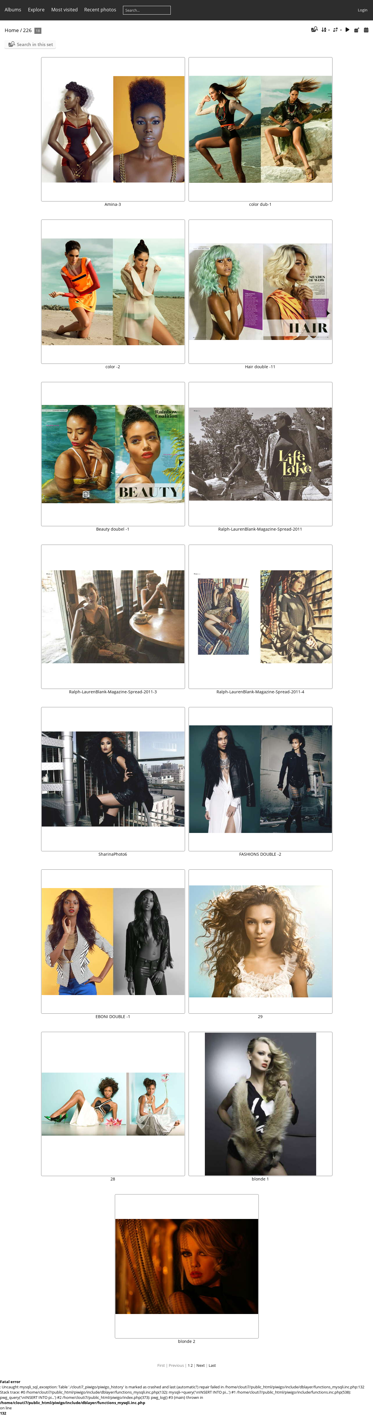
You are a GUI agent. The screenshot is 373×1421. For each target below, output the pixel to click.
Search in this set (35, 44)
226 (27, 30)
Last (212, 1365)
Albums (13, 9)
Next (200, 1365)
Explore (36, 9)
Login (362, 10)
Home (12, 30)
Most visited (64, 9)
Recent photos (100, 9)
